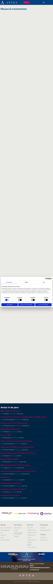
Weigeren (10, 304)
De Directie (42, 527)
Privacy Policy (36, 581)
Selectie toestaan (26, 304)
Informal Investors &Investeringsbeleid (18, 533)
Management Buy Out (32, 532)
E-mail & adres (43, 537)
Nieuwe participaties (5, 530)
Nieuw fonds (3, 535)
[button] (43, 2)
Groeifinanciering (31, 535)
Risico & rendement (32, 547)
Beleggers (29, 544)
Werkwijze (30, 542)
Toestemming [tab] (9, 282)
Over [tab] (44, 282)
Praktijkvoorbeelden (32, 540)
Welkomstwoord (17, 527)
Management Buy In (32, 530)
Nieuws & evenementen (6, 527)
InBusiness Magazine (5, 540)
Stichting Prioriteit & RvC (45, 530)
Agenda (2, 537)
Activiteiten (16, 530)
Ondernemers (30, 527)
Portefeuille (16, 536)
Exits (2, 532)
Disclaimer (30, 581)
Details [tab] (26, 282)
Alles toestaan (43, 304)
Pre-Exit (29, 537)
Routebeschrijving (44, 540)
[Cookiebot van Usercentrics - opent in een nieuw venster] (46, 279)
